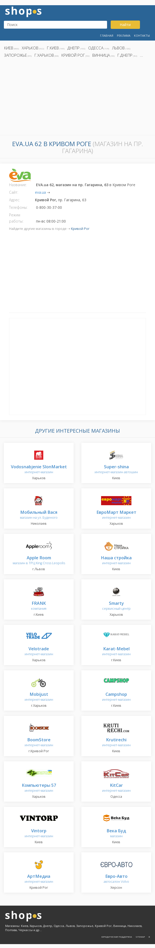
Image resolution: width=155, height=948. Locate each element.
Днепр (73, 47)
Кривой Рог (73, 55)
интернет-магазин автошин (116, 469)
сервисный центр (116, 606)
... (141, 55)
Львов (118, 47)
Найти (125, 24)
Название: (18, 184)
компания (38, 606)
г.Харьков (44, 55)
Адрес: (14, 199)
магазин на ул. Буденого (39, 515)
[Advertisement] (77, 97)
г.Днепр (124, 55)
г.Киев (53, 47)
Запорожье (15, 55)
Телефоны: (18, 207)
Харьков (30, 47)
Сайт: (13, 192)
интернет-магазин (39, 469)
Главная (106, 35)
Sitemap (140, 936)
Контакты (142, 35)
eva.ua (40, 192)
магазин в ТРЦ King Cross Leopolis (39, 560)
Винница (101, 55)
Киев (8, 47)
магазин (116, 833)
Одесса (95, 47)
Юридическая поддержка (116, 936)
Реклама (123, 35)
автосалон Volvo (116, 879)
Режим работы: (16, 218)
